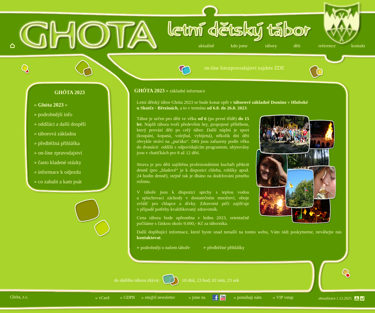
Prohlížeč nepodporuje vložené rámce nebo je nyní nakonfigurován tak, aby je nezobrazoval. (141, 280)
